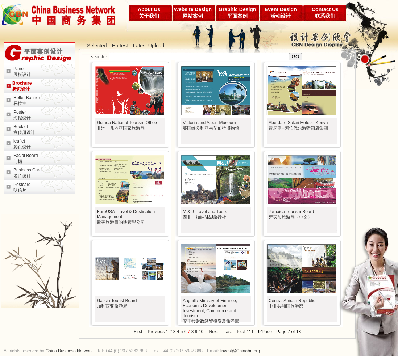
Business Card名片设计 (27, 173)
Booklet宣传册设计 (24, 129)
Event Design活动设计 (281, 13)
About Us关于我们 (149, 13)
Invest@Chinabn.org (240, 350)
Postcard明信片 (21, 187)
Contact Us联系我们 (325, 13)
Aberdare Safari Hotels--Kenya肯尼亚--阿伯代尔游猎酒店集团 (298, 125)
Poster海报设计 (22, 115)
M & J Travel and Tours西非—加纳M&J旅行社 (205, 214)
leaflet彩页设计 (22, 144)
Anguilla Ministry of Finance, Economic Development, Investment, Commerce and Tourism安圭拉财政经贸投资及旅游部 (211, 311)
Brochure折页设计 (22, 86)
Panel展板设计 (22, 71)
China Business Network (68, 350)
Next (213, 331)
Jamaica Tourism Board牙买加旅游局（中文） (291, 214)
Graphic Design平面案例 (237, 13)
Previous (156, 331)
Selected (97, 45)
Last (228, 331)
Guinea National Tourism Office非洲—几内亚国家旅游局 (127, 125)
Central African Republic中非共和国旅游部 (292, 303)
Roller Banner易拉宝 (26, 100)
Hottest (120, 45)
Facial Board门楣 (25, 158)
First (138, 331)
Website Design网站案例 (193, 13)
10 (201, 331)
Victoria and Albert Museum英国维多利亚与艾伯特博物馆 (211, 125)
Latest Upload (148, 45)
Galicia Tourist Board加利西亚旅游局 (117, 303)
